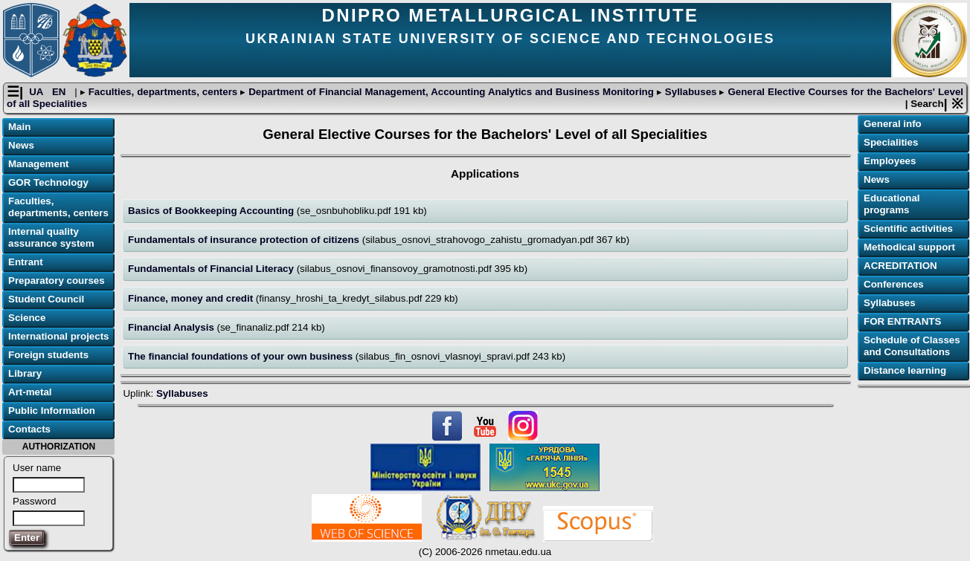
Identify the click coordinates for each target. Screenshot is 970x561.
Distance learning (905, 370)
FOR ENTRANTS (902, 321)
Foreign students (48, 354)
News (21, 145)
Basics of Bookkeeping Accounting (212, 210)
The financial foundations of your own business (242, 356)
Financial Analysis (172, 327)
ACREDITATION (900, 265)
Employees (890, 160)
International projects (58, 336)
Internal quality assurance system (51, 237)
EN (60, 91)
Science (26, 317)
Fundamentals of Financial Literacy (212, 268)
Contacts (29, 429)
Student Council (46, 299)
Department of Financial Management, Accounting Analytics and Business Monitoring (451, 91)
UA (37, 91)
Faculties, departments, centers (163, 91)
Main (19, 126)
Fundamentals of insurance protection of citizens (245, 239)
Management (38, 163)
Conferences (894, 284)
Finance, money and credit (192, 298)
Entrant (25, 261)
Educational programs (892, 203)
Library (25, 373)
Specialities (891, 142)
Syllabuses (691, 91)
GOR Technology (48, 182)
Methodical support (909, 247)
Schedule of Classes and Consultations (912, 345)
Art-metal (30, 392)
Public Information (51, 410)
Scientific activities (908, 228)
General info (893, 123)
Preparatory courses (56, 280)
